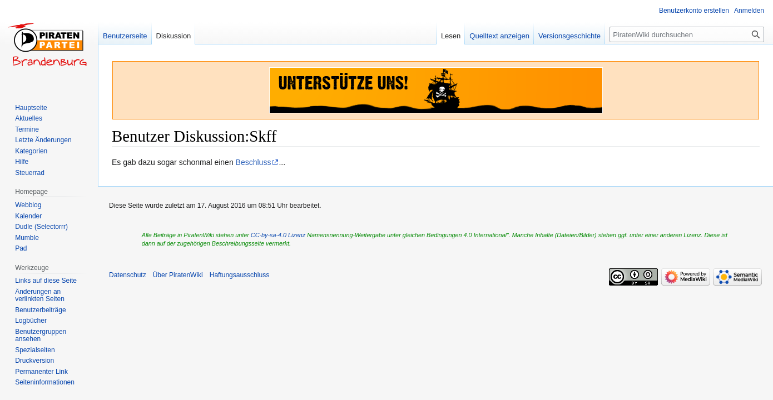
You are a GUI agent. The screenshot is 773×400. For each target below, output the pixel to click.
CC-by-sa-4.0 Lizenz (278, 235)
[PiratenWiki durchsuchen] (687, 34)
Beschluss (253, 162)
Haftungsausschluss (239, 275)
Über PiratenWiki (178, 275)
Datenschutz (127, 275)
